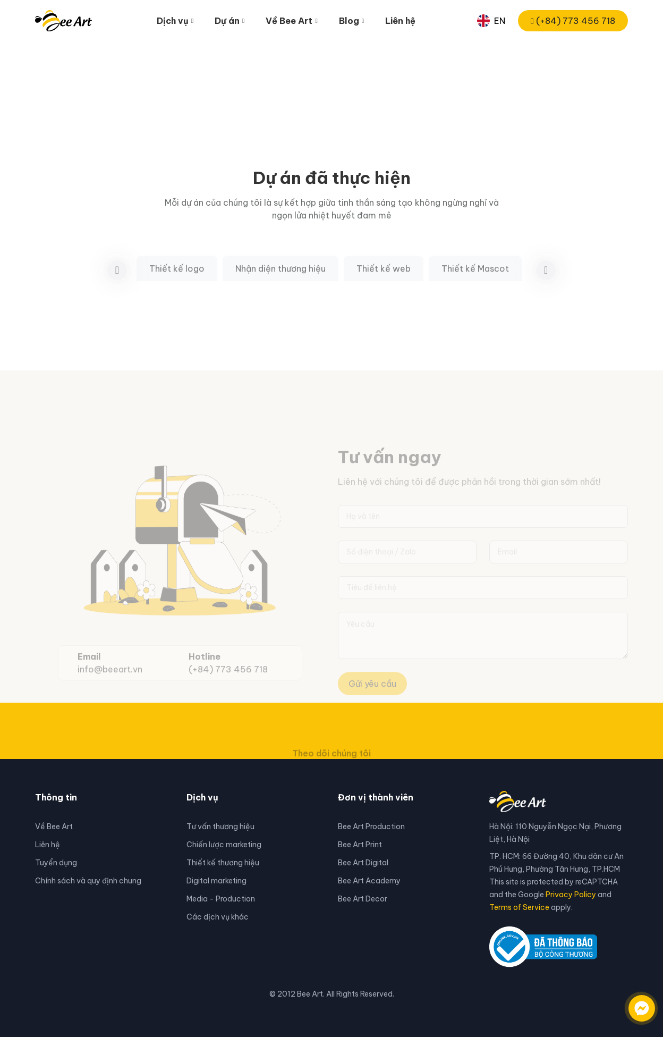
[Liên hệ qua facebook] (631, 1003)
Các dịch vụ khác (217, 917)
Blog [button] (349, 20)
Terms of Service (519, 907)
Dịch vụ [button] (173, 20)
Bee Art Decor (362, 899)
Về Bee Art (54, 826)
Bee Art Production (371, 826)
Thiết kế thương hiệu (222, 862)
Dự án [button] (227, 20)
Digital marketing (216, 880)
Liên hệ (400, 20)
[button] (546, 283)
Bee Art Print (360, 844)
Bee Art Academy (369, 880)
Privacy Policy (571, 894)
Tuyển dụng (56, 862)
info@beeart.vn (110, 683)
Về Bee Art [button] (289, 20)
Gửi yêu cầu (372, 697)
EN (491, 20)
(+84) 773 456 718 (573, 20)
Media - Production (220, 899)
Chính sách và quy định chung (88, 880)
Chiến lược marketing (223, 844)
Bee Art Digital (363, 862)
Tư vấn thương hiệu (220, 826)
